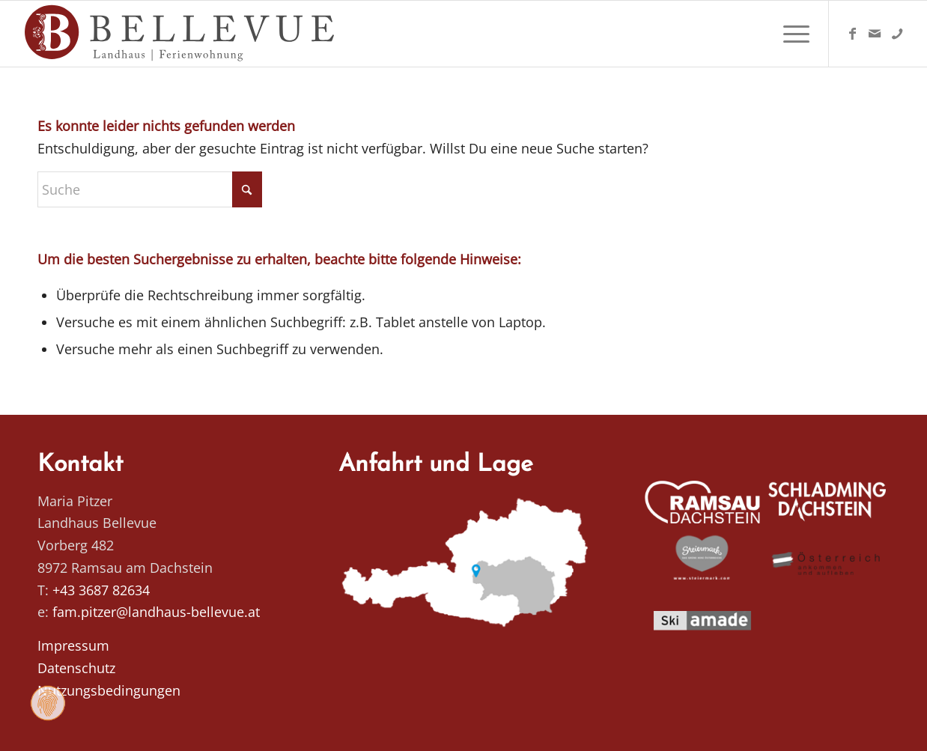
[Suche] (149, 189)
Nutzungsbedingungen (108, 690)
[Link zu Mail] (874, 33)
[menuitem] (791, 34)
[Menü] (791, 34)
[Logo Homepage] (181, 34)
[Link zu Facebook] (852, 33)
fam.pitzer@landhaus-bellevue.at (156, 612)
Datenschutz (76, 668)
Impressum (73, 645)
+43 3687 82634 (101, 590)
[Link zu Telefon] (897, 33)
